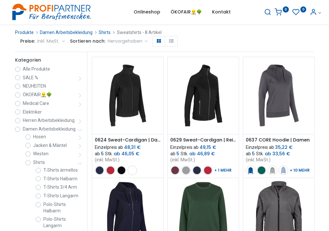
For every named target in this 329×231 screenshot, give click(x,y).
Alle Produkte (36, 69)
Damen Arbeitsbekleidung (66, 32)
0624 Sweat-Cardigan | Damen (128, 140)
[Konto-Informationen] (308, 12)
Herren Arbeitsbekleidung (49, 120)
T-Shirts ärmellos (60, 170)
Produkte (24, 32)
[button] (128, 41)
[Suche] (260, 12)
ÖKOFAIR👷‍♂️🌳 (37, 94)
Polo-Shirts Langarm (54, 222)
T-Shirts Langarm (60, 195)
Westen (41, 153)
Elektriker (32, 112)
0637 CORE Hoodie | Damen (278, 140)
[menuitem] (147, 12)
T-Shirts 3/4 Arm (60, 187)
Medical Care (36, 103)
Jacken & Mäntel (50, 145)
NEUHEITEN (34, 86)
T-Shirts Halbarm (60, 178)
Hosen (39, 136)
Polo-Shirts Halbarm (54, 207)
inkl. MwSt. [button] (49, 41)
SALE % (30, 77)
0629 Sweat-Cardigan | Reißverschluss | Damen (203, 140)
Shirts (105, 32)
